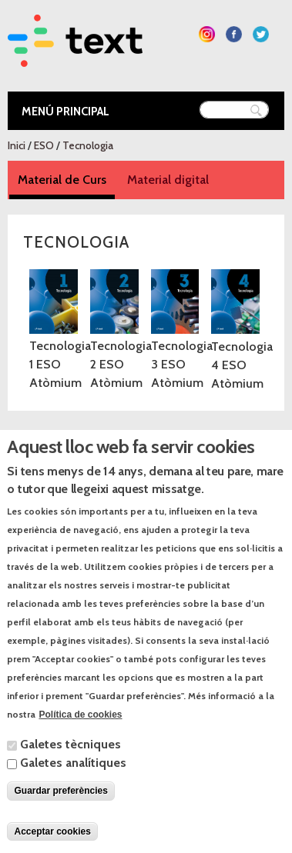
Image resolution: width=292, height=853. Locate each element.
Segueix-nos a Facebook (234, 34)
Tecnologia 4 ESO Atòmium (242, 365)
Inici (16, 145)
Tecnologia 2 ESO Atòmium (121, 364)
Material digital (168, 179)
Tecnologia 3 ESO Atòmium (182, 364)
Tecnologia (87, 145)
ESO (44, 145)
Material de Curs (66, 179)
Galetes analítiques (73, 788)
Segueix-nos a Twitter (261, 34)
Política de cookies (80, 740)
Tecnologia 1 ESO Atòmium (60, 364)
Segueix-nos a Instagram (207, 34)
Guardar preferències (60, 816)
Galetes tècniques (70, 770)
